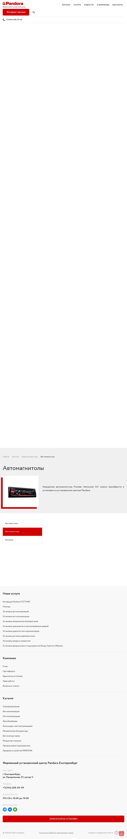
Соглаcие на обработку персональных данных (56, 833)
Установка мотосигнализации (16, 616)
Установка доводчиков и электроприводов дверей (25, 626)
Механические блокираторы (15, 731)
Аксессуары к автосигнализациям (17, 726)
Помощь (6, 606)
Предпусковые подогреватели (16, 745)
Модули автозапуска (12, 741)
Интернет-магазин (16, 12)
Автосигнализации (11, 711)
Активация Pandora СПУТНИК (16, 601)
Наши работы (9, 681)
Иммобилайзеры (10, 721)
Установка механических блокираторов (20, 621)
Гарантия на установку (13, 676)
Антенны (9, 540)
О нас (5, 666)
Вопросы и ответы (11, 686)
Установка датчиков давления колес (19, 636)
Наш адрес (8, 770)
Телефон (7, 784)
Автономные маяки (11, 736)
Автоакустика (11, 523)
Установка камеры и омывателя (16, 641)
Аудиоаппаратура (30, 456)
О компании (103, 5)
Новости (89, 5)
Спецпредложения (11, 706)
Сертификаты (9, 671)
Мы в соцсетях (10, 805)
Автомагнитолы (12, 531)
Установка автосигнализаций (16, 611)
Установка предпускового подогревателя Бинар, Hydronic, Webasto (33, 646)
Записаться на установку (63, 819)
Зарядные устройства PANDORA (17, 750)
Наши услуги (11, 593)
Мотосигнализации (11, 716)
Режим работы (10, 794)
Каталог (66, 5)
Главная (6, 456)
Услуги (77, 5)
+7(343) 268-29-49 (14, 19)
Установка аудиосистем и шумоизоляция (21, 631)
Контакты (117, 5)
